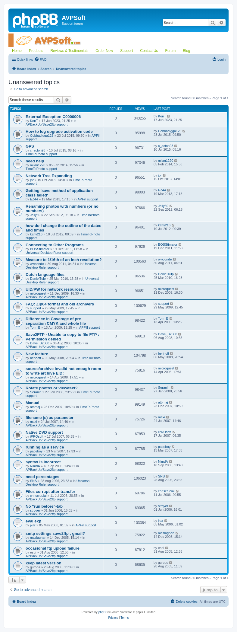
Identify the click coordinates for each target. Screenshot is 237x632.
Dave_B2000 (39, 343)
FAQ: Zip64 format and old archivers (60, 304)
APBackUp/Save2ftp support (46, 124)
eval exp (33, 521)
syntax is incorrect (43, 462)
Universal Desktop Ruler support (49, 252)
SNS (33, 481)
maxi (33, 421)
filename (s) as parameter (49, 417)
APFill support (87, 199)
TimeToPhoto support (41, 154)
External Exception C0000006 (53, 116)
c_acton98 (37, 150)
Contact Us (149, 51)
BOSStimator (39, 249)
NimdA (35, 466)
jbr (32, 180)
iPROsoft (36, 436)
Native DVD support (44, 432)
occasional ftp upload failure (53, 548)
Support (126, 51)
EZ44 (34, 199)
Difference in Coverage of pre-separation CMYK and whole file (56, 321)
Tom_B (35, 327)
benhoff (35, 358)
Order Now (104, 51)
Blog (186, 51)
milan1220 (37, 165)
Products (36, 51)
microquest (38, 293)
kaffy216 (36, 234)
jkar (33, 525)
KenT (34, 121)
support (35, 308)
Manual (32, 403)
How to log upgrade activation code (59, 131)
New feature (37, 354)
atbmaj (35, 407)
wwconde (37, 264)
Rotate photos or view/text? (52, 388)
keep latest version (43, 563)
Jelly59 (35, 215)
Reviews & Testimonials (69, 51)
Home (17, 51)
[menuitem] (40, 59)
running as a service (45, 447)
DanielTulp (38, 278)
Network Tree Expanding (49, 176)
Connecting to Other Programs (55, 245)
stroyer (35, 510)
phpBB (103, 612)
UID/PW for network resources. (55, 289)
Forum (170, 51)
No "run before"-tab (44, 506)
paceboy (36, 451)
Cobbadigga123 (42, 135)
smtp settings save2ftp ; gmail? (55, 533)
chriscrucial (38, 495)
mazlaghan (38, 537)
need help (35, 161)
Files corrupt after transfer (50, 491)
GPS (30, 146)
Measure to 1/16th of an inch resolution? (64, 259)
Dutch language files (45, 274)
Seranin (36, 392)
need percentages (42, 476)
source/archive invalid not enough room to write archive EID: (63, 370)
